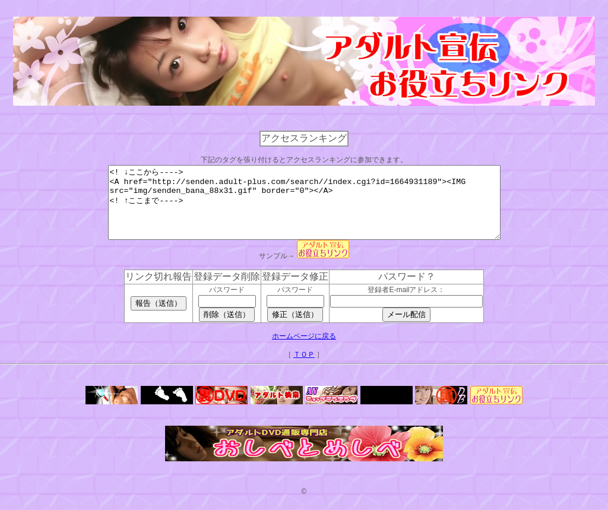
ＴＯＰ (304, 369)
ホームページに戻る (304, 350)
